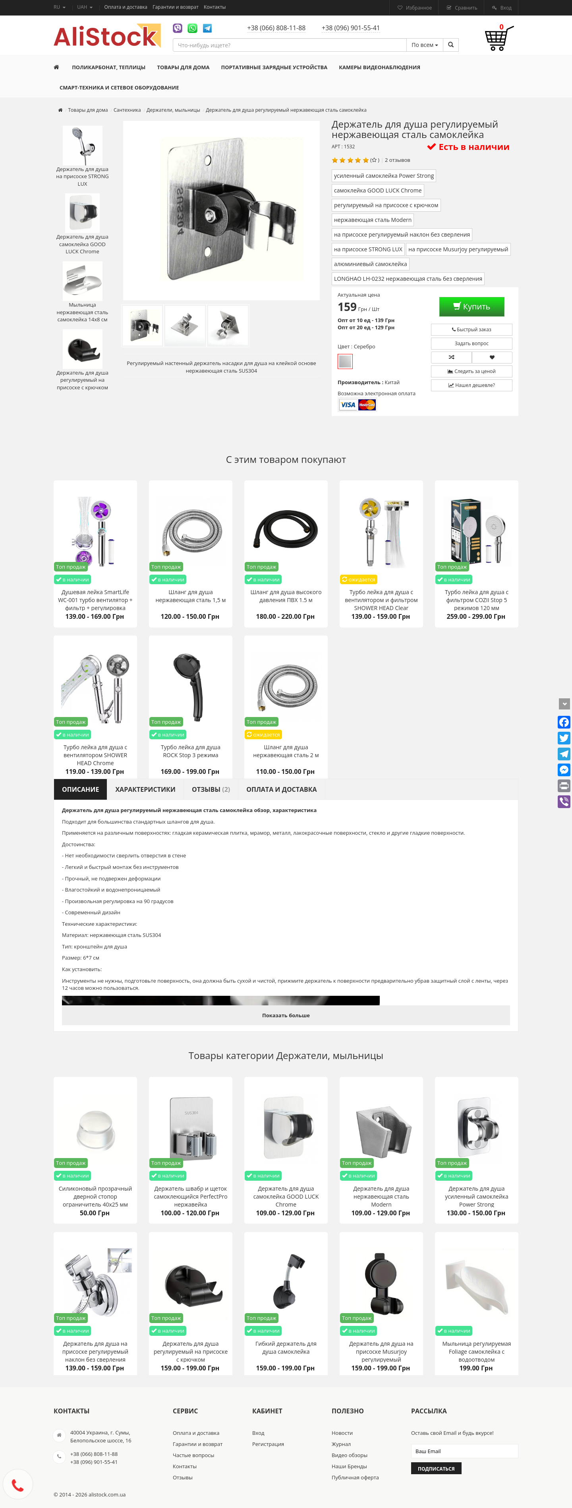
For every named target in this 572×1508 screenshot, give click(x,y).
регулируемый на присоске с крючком (386, 205)
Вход (505, 7)
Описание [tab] (80, 789)
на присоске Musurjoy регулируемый (458, 249)
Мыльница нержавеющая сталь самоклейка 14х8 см (82, 292)
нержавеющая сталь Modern (373, 219)
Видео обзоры (349, 1455)
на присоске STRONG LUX (368, 249)
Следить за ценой (472, 371)
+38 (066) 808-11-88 (276, 27)
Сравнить (465, 7)
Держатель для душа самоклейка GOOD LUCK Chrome (82, 224)
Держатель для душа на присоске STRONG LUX (82, 156)
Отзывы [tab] (211, 789)
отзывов (399, 159)
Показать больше (286, 1015)
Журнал (341, 1444)
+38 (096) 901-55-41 (351, 27)
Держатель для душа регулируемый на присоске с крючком (82, 360)
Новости (342, 1432)
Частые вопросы (193, 1455)
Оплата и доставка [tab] (281, 789)
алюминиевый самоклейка (370, 264)
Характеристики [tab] (145, 789)
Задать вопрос (472, 343)
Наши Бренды (349, 1466)
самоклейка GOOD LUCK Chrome (378, 190)
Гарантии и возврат (176, 7)
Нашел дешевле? (471, 385)
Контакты (215, 7)
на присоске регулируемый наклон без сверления (402, 234)
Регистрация (268, 1444)
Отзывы (183, 1477)
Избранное (418, 7)
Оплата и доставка (126, 7)
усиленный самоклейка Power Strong (384, 175)
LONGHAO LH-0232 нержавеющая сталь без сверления (408, 278)
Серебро (345, 361)
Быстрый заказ (471, 329)
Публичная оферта (355, 1477)
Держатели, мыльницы (330, 1055)
